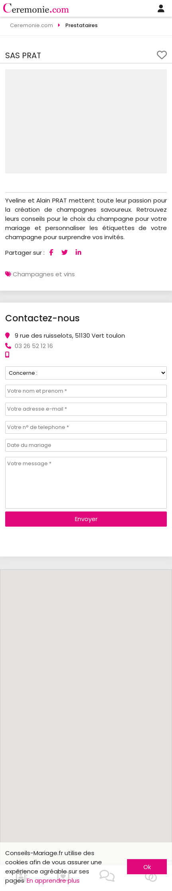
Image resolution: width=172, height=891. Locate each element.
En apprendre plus (53, 880)
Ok (147, 867)
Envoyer (86, 519)
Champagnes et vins (44, 274)
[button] (159, 76)
